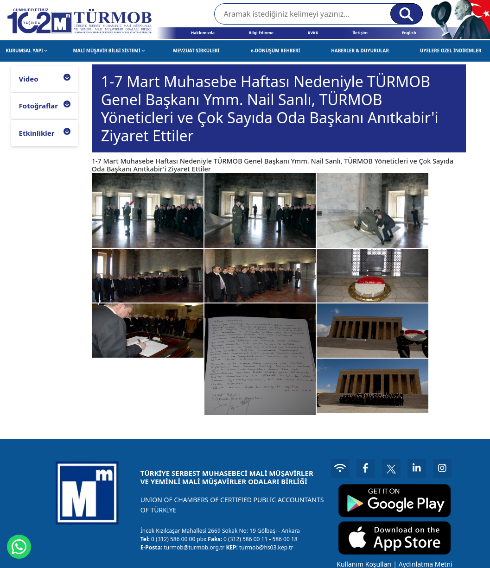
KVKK (313, 33)
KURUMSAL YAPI (27, 50)
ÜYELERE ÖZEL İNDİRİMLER (451, 50)
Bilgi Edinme (261, 33)
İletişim (360, 33)
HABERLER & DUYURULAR (360, 50)
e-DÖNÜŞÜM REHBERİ (275, 50)
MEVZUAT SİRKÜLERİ (196, 50)
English (409, 33)
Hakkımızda (203, 33)
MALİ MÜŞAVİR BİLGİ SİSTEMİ (109, 50)
